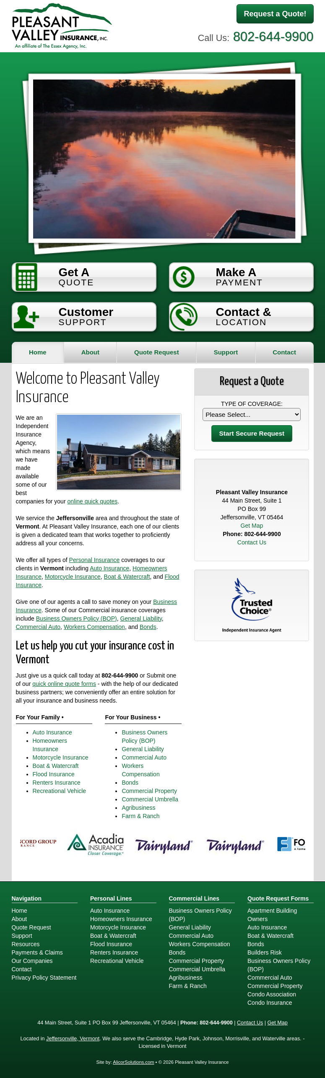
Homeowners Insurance (121, 919)
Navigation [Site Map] (27, 898)
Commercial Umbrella (150, 799)
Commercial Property (149, 791)
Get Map (252, 525)
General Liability (141, 618)
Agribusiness (138, 807)
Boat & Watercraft (127, 576)
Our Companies (32, 960)
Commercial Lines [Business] (194, 898)
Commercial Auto (38, 627)
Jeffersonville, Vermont (72, 1039)
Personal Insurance (94, 560)
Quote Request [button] (156, 352)
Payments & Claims (37, 952)
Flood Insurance (54, 774)
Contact (284, 352)
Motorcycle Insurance (73, 576)
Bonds (148, 627)
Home (38, 352)
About (90, 352)
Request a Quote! (275, 14)
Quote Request (31, 927)
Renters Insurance (57, 782)
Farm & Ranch (140, 816)
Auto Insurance (109, 568)
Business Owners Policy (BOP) (76, 618)
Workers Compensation (94, 627)
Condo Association (271, 994)
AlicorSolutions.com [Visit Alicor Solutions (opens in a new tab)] (133, 1062)
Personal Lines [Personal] (111, 898)
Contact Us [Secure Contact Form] (251, 542)
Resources (26, 944)
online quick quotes (92, 501)
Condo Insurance (269, 1002)
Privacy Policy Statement (44, 977)
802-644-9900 (273, 36)
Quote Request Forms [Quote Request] (278, 898)
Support (22, 935)
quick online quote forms (64, 683)
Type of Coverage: (252, 403)
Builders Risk (264, 952)
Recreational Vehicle (59, 791)
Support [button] (226, 352)
